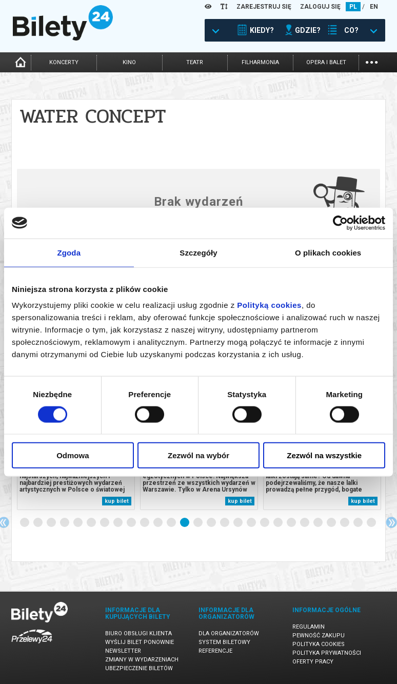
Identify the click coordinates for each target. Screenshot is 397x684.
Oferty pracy (312, 661)
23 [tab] (318, 523)
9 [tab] (132, 523)
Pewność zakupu (318, 635)
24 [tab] (332, 523)
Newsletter (123, 651)
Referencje (215, 651)
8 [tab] (118, 523)
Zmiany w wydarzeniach (141, 659)
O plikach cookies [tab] (328, 252)
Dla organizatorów (228, 633)
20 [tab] (278, 523)
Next (391, 522)
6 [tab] (92, 523)
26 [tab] (358, 523)
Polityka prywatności (326, 653)
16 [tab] (225, 523)
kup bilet (117, 501)
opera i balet (326, 62)
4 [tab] (65, 523)
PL (353, 6)
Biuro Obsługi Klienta (138, 633)
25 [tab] (345, 523)
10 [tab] (145, 523)
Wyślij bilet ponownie (139, 642)
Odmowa (72, 455)
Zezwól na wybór (198, 455)
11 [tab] (158, 523)
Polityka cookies (318, 644)
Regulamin (308, 626)
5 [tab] (78, 523)
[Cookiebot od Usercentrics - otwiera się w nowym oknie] (340, 222)
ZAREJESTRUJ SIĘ (263, 6)
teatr (194, 62)
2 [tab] (38, 523)
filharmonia (260, 62)
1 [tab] (25, 523)
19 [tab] (265, 523)
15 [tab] (212, 523)
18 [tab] (252, 523)
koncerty (63, 62)
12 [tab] (172, 523)
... (372, 61)
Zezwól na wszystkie (324, 455)
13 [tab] (185, 523)
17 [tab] (238, 523)
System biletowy (224, 642)
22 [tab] (305, 523)
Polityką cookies (269, 305)
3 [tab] (52, 523)
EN (374, 6)
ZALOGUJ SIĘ (320, 6)
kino (129, 62)
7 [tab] (105, 523)
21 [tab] (292, 523)
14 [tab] (198, 523)
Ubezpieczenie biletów (139, 668)
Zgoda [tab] (69, 252)
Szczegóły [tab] (198, 252)
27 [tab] (372, 523)
